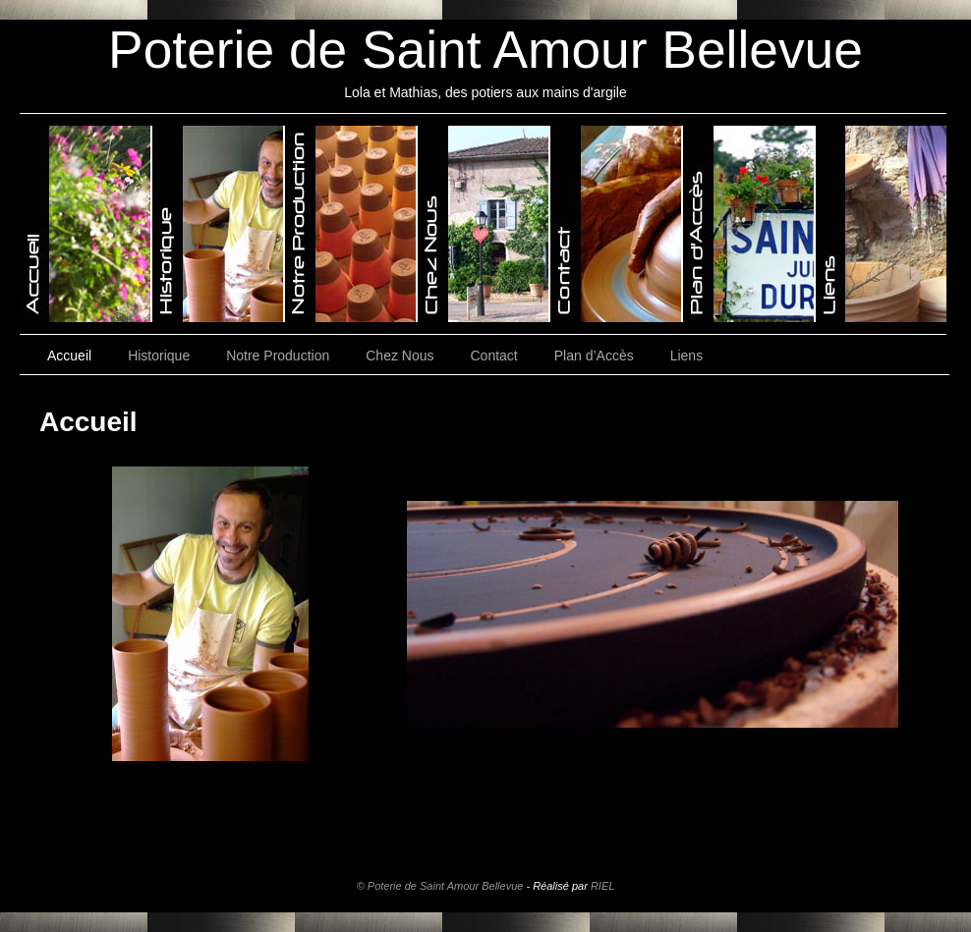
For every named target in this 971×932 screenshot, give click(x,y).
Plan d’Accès (594, 355)
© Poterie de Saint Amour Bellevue (440, 886)
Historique (159, 355)
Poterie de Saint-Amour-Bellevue (86, 224)
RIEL (602, 886)
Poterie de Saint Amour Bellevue (485, 50)
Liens (686, 355)
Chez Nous (399, 355)
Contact (494, 355)
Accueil (69, 355)
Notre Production (277, 355)
